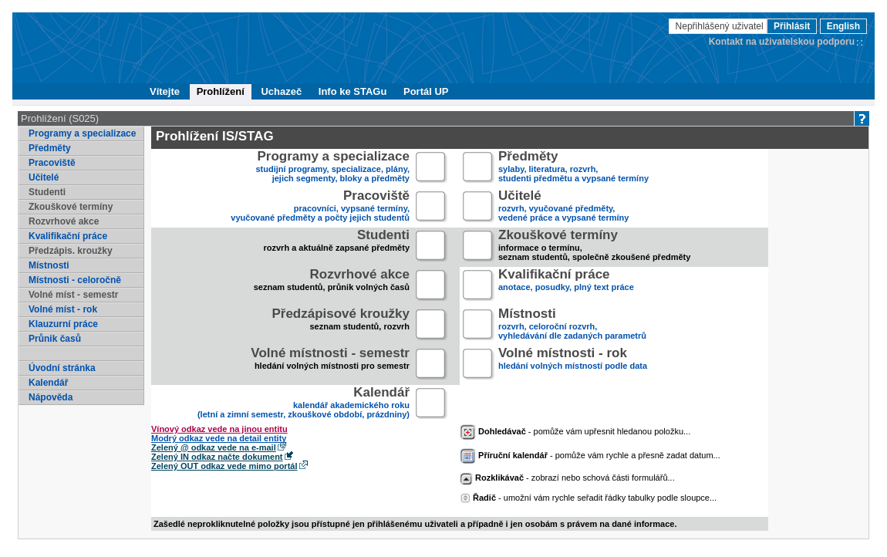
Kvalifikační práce (68, 236)
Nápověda (51, 397)
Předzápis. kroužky (71, 250)
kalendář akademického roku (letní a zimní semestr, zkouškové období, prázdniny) (303, 404)
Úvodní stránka (62, 368)
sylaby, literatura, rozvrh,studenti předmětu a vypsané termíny (573, 168)
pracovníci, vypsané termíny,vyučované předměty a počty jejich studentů (320, 207)
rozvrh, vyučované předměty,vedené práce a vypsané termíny (563, 207)
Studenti (47, 192)
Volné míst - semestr (73, 294)
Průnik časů (55, 338)
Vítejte (165, 91)
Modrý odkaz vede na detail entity (218, 438)
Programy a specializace (82, 133)
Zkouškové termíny (71, 206)
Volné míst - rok (63, 309)
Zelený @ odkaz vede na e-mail (213, 447)
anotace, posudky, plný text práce (566, 286)
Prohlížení (221, 91)
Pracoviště (52, 162)
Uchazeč (281, 91)
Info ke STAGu (353, 91)
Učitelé (44, 177)
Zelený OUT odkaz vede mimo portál (224, 466)
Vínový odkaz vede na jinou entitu (219, 429)
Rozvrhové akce (64, 221)
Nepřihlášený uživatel (721, 26)
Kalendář (48, 382)
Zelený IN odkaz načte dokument (217, 456)
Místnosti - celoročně (75, 280)
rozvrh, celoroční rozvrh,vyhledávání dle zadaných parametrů (572, 325)
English (843, 26)
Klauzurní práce (63, 324)
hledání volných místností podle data (572, 364)
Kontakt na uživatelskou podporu (782, 41)
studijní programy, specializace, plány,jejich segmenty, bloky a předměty (333, 168)
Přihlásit (792, 26)
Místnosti (49, 265)
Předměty (50, 148)
